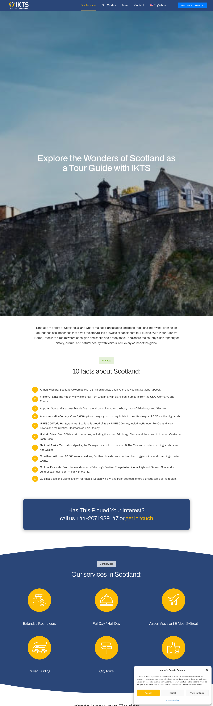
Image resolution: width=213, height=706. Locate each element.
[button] (207, 670)
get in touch (139, 518)
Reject (173, 693)
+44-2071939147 (97, 518)
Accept (148, 693)
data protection (172, 700)
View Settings (197, 693)
